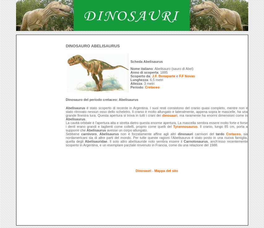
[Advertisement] (129, 37)
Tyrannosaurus (185, 126)
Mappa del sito (166, 171)
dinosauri (170, 115)
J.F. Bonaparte (163, 76)
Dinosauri (143, 171)
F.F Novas (187, 76)
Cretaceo (152, 87)
